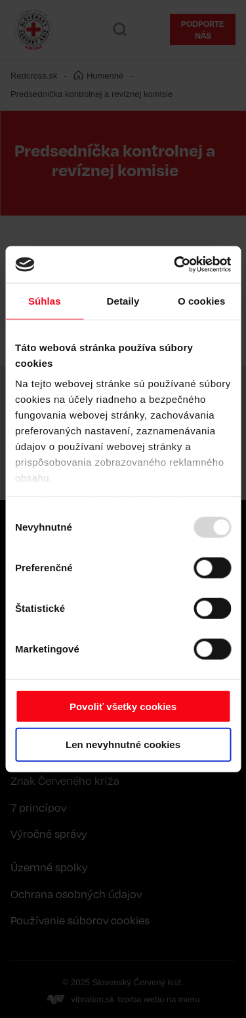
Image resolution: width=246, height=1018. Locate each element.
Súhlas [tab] (44, 300)
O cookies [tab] (202, 300)
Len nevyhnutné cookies (123, 744)
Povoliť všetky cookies (123, 705)
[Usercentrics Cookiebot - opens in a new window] (175, 264)
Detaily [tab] (123, 300)
